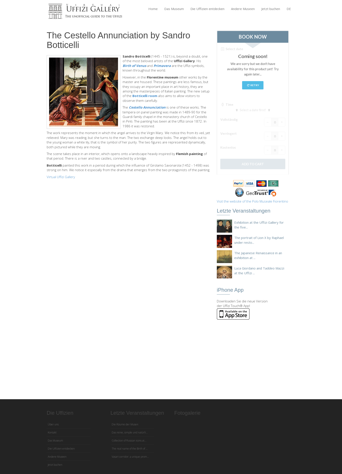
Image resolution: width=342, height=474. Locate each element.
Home (153, 9)
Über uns (53, 424)
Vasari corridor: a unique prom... (130, 457)
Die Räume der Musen (125, 424)
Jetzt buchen (270, 9)
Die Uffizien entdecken (207, 9)
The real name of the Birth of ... (130, 448)
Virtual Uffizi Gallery (61, 177)
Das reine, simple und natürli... (130, 432)
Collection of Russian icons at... (129, 440)
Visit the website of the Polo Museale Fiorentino (252, 201)
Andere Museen (243, 9)
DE (289, 9)
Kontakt (52, 432)
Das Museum (174, 9)
